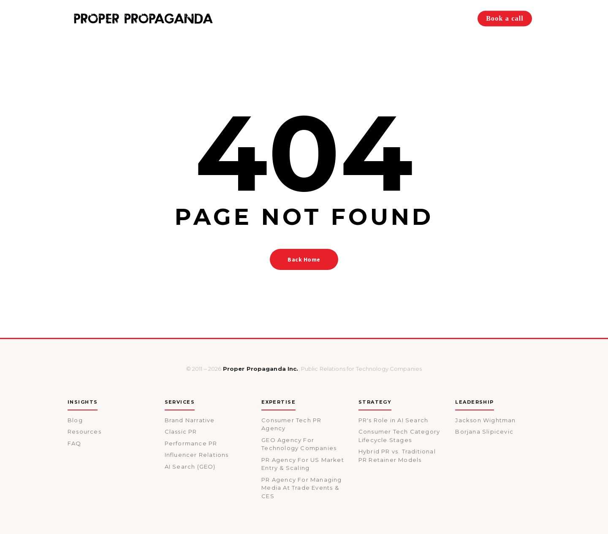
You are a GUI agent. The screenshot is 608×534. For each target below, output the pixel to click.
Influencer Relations (197, 454)
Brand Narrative (190, 420)
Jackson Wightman (485, 420)
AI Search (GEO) (190, 466)
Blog (75, 420)
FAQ (74, 443)
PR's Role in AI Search (393, 420)
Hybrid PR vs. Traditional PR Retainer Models (397, 455)
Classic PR (181, 431)
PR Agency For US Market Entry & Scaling (302, 464)
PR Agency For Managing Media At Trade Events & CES (301, 487)
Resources (84, 431)
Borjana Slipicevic (484, 431)
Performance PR (191, 443)
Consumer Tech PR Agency (291, 424)
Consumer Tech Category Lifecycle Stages (399, 435)
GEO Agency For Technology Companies (299, 444)
